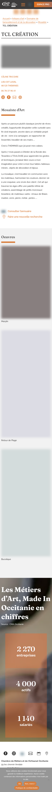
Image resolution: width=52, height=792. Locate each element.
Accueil (6, 18)
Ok (19, 784)
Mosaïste (42, 22)
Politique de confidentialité (27, 788)
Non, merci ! (30, 784)
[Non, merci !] (48, 779)
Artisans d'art (18, 18)
